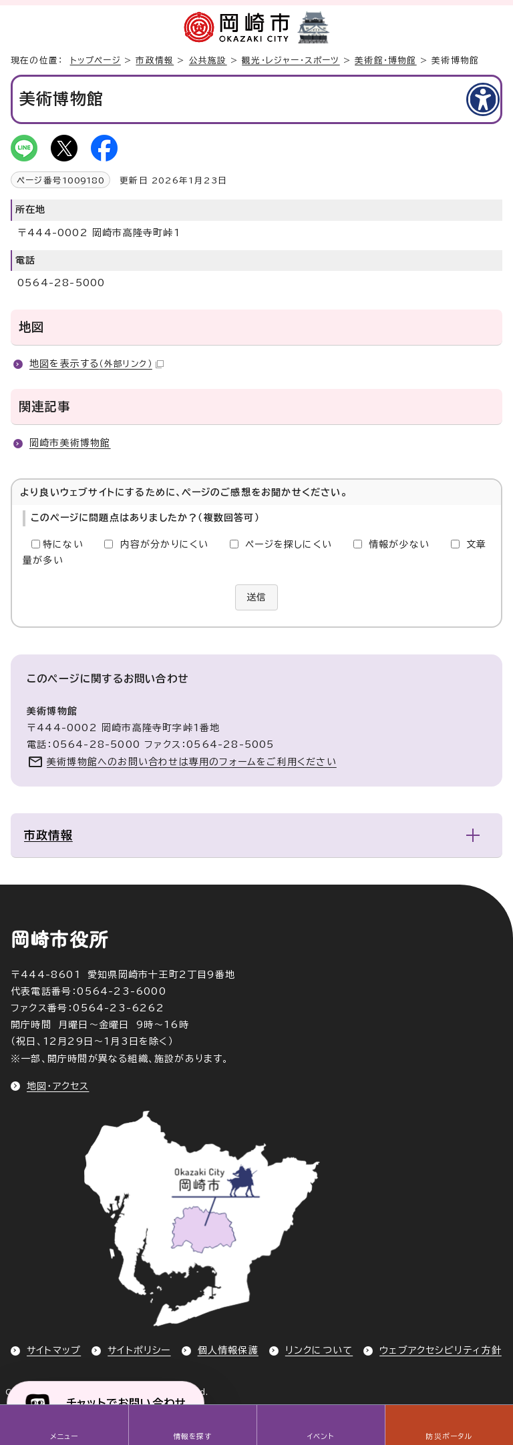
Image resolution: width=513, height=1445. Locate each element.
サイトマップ (54, 1350)
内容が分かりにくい (164, 544)
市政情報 (155, 60)
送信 (256, 597)
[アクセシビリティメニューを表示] (483, 99)
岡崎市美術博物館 (70, 443)
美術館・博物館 (385, 60)
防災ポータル (448, 1436)
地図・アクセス (58, 1086)
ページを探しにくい (288, 544)
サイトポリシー (139, 1350)
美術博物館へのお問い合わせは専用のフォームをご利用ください (192, 762)
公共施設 (208, 60)
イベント (321, 1436)
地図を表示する (96, 363)
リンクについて (319, 1350)
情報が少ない (399, 544)
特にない (63, 544)
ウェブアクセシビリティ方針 (440, 1350)
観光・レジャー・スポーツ (290, 60)
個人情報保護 (228, 1350)
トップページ (95, 60)
